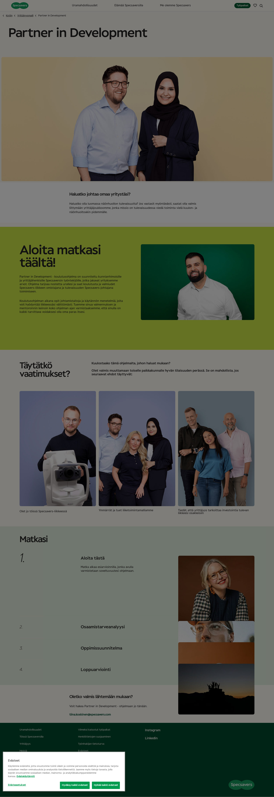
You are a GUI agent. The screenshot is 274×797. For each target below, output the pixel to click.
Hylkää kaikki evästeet (106, 785)
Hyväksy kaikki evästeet (75, 785)
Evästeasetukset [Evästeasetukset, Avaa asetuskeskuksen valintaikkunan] (17, 785)
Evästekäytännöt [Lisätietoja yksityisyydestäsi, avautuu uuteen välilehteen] (26, 776)
